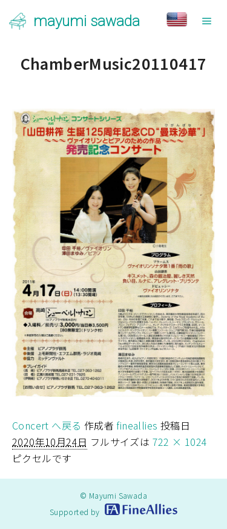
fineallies (136, 425)
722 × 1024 (180, 441)
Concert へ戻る (46, 425)
